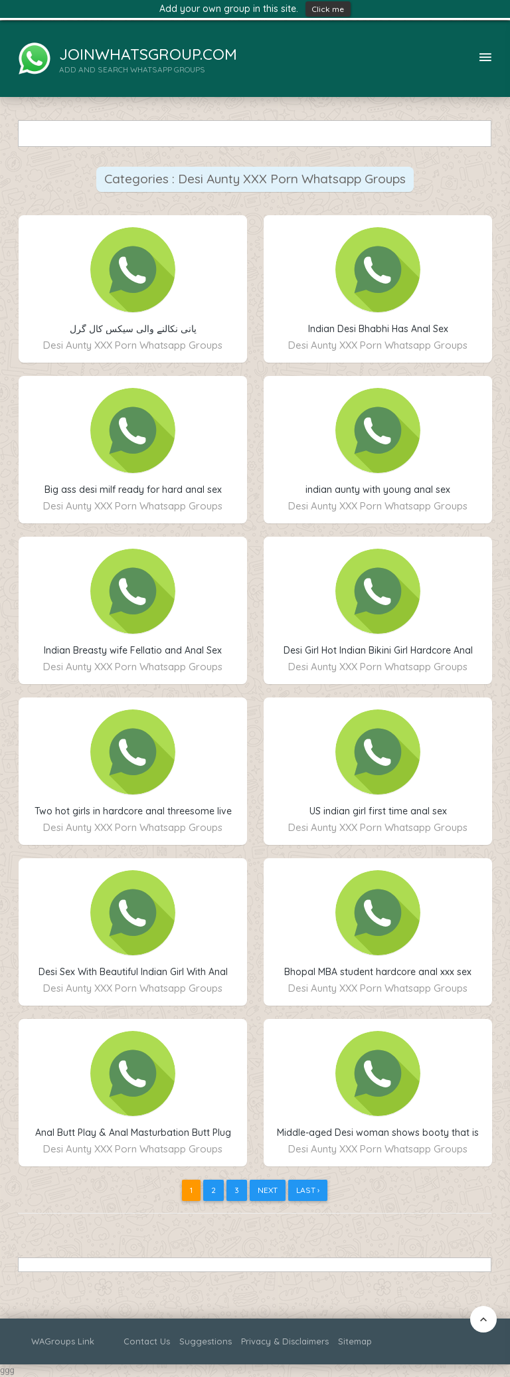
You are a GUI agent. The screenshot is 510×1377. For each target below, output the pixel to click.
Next (268, 1190)
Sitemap (355, 1341)
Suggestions (205, 1341)
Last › (307, 1190)
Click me (328, 9)
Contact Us (147, 1341)
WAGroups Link (62, 1341)
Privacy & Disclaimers (285, 1341)
